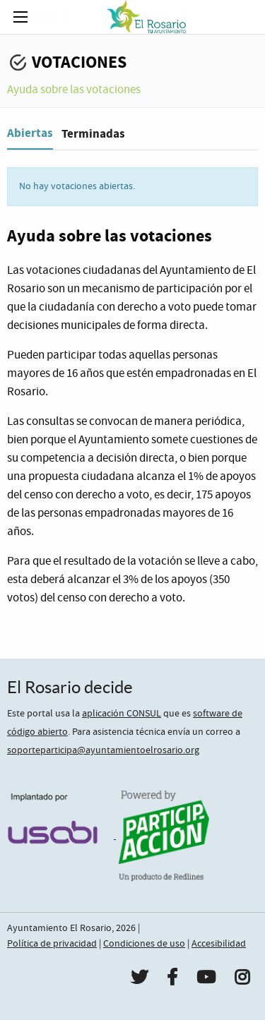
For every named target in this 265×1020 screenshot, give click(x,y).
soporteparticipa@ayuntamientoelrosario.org (103, 750)
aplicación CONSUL (121, 713)
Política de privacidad (52, 943)
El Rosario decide (70, 687)
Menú (35, 17)
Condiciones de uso (144, 943)
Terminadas (93, 134)
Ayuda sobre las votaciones (74, 90)
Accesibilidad (219, 943)
